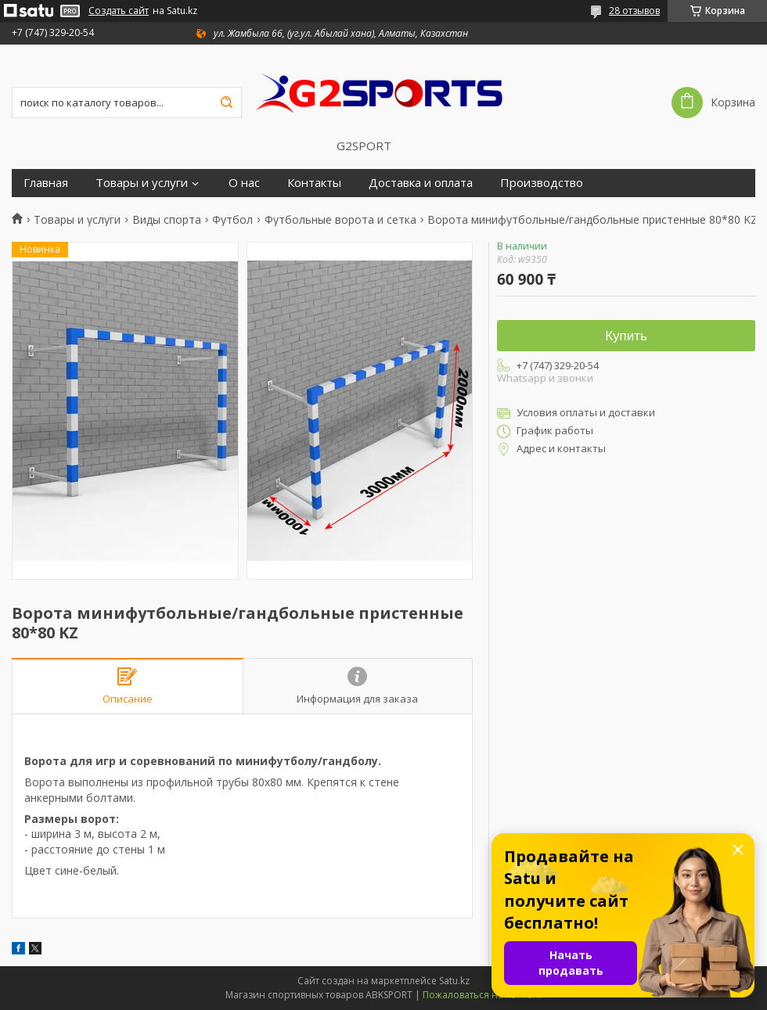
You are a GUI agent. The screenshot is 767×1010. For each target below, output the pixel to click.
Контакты (314, 183)
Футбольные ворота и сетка (340, 220)
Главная (45, 183)
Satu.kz (454, 980)
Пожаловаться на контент (482, 994)
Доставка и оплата (421, 183)
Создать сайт (118, 10)
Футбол (232, 220)
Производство (541, 183)
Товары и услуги (141, 183)
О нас (244, 183)
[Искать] (226, 102)
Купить (626, 336)
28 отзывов (634, 10)
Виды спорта (166, 220)
